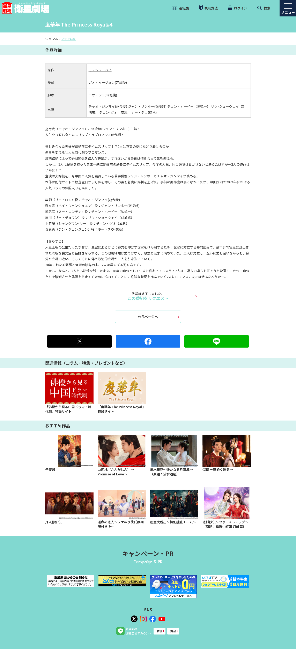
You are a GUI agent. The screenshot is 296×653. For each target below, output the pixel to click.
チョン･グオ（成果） (115, 112)
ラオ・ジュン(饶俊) (103, 94)
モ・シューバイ (100, 69)
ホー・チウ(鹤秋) (144, 112)
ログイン (237, 8)
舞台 (173, 631)
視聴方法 (208, 7)
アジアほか (68, 39)
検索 (263, 8)
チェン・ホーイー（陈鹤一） (188, 106)
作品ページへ (148, 316)
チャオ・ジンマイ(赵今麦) (108, 106)
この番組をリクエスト (148, 296)
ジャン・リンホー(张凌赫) (147, 106)
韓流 (159, 631)
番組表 (180, 8)
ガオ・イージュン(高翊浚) (108, 82)
